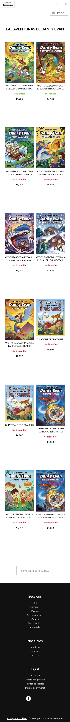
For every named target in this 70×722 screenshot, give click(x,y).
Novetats (35, 606)
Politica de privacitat (35, 687)
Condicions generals (35, 679)
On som (35, 655)
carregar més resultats (35, 570)
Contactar (35, 651)
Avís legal (35, 675)
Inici (35, 602)
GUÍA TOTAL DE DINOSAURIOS (19, 425)
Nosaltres (35, 647)
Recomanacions (35, 615)
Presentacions (35, 623)
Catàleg (35, 619)
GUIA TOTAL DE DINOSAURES (50, 339)
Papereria (35, 627)
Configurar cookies (17, 718)
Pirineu (35, 611)
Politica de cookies (35, 683)
